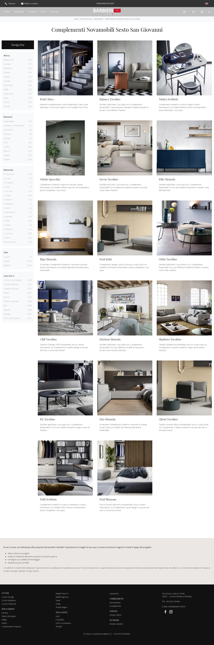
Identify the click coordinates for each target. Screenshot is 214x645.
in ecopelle (8, 182)
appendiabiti (9, 121)
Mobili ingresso (62, 597)
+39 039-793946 (173, 601)
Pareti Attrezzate (9, 616)
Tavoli (58, 600)
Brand (43, 12)
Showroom (19, 12)
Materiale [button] (8, 169)
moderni (7, 265)
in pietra (7, 225)
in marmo (8, 199)
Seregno (7, 314)
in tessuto (8, 233)
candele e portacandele (14, 125)
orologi (7, 138)
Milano (6, 292)
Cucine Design (8, 597)
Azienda (7, 12)
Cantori (7, 72)
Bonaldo (7, 64)
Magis (6, 89)
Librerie (5, 612)
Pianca (6, 102)
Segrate (7, 309)
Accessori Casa (86, 19)
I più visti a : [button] (9, 275)
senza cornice (10, 242)
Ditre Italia (8, 85)
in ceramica (9, 174)
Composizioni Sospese (11, 626)
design (7, 261)
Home (76, 19)
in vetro (7, 237)
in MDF (7, 208)
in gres (7, 186)
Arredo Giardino (116, 623)
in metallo (8, 216)
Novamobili (8, 93)
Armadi (59, 626)
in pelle (7, 220)
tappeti (7, 155)
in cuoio (7, 178)
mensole (7, 134)
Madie (4, 619)
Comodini (60, 619)
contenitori (8, 129)
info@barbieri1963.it (176, 606)
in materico (8, 203)
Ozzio (6, 97)
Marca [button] (7, 55)
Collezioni (32, 12)
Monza (6, 297)
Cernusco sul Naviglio (13, 280)
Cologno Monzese (11, 288)
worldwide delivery (105, 3)
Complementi (98, 19)
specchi (7, 150)
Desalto (7, 76)
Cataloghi (54, 12)
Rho (5, 305)
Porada (7, 106)
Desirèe (7, 81)
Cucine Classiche (9, 603)
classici (7, 256)
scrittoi (7, 146)
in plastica (8, 229)
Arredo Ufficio (115, 615)
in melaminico (10, 212)
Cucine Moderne (9, 600)
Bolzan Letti (9, 59)
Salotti (4, 623)
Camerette (114, 593)
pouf (6, 142)
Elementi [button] (8, 116)
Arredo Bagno (61, 607)
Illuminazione (115, 602)
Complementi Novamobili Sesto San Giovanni (122, 19)
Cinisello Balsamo (11, 284)
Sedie (58, 603)
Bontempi (8, 68)
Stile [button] (6, 252)
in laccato (8, 191)
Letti (58, 616)
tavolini (7, 159)
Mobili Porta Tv (62, 593)
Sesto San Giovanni (12, 318)
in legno (7, 195)
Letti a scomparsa (63, 623)
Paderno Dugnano (11, 301)
